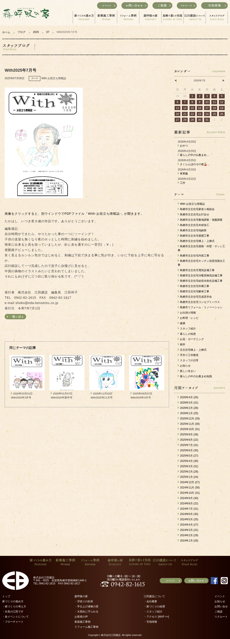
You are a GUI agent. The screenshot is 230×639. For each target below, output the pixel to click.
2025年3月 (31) (188, 466)
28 (184, 119)
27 (177, 119)
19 (221, 108)
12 (221, 102)
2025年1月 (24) (188, 476)
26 (221, 114)
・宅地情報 (150, 621)
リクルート (221, 616)
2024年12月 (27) (189, 482)
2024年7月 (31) (188, 508)
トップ (6, 596)
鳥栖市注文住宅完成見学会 (195, 296)
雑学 (181, 344)
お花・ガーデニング (191, 339)
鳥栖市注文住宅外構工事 (193, 286)
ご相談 (218, 611)
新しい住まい (187, 371)
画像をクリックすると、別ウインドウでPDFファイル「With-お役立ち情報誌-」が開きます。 (74, 213)
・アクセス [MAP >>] (156, 616)
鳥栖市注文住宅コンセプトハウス (199, 302)
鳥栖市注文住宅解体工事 (193, 291)
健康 (181, 323)
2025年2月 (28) (188, 471)
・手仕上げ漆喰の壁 (86, 606)
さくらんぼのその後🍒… (194, 164)
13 (177, 108)
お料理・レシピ (188, 318)
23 (199, 114)
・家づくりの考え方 (14, 606)
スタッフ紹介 (187, 328)
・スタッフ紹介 (153, 611)
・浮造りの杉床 (83, 601)
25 (214, 114)
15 (192, 108)
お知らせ (184, 365)
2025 (36, 32)
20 (177, 114)
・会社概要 (150, 601)
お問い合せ (221, 606)
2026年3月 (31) (188, 402)
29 (192, 119)
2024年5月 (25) (188, 519)
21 (184, 114)
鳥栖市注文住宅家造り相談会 (196, 209)
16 (199, 108)
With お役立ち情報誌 (191, 203)
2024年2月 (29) (188, 535)
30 (199, 119)
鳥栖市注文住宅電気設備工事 (196, 270)
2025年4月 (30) (188, 461)
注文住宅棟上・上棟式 (192, 349)
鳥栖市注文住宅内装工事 (193, 255)
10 (207, 102)
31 (207, 119)
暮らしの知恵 (187, 333)
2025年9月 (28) (188, 434)
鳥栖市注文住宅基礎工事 (193, 235)
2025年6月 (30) (188, 450)
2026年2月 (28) (188, 407)
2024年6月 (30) (188, 514)
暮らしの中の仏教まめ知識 (195, 376)
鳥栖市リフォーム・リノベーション (200, 307)
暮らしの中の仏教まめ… (193, 155)
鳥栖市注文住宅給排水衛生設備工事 (200, 280)
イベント (219, 596)
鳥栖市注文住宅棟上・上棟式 (196, 241)
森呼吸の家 (81, 596)
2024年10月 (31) (189, 492)
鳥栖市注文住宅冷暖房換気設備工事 (200, 275)
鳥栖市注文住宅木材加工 (193, 225)
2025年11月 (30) (189, 423)
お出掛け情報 (187, 312)
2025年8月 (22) (188, 439)
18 (214, 108)
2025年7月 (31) (188, 445)
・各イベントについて (15, 616)
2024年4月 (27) (188, 524)
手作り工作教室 (188, 355)
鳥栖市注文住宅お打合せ (193, 214)
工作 (181, 182)
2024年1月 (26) (188, 540)
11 (214, 102)
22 (192, 114)
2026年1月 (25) (188, 413)
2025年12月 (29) (189, 418)
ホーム (6, 32)
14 (184, 108)
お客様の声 (81, 616)
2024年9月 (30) (188, 498)
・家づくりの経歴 (154, 606)
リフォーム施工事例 (86, 626)
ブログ (21, 32)
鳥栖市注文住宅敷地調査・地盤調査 (200, 219)
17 (207, 108)
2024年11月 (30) (189, 487)
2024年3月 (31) (188, 530)
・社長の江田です (12, 611)
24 (207, 114)
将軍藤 (183, 173)
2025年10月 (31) (189, 429)
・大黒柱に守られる (86, 611)
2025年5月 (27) (188, 455)
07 (47, 32)
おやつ (183, 145)
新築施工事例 (82, 621)
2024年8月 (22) (188, 503)
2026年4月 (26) (188, 397)
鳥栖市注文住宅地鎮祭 (192, 230)
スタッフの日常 (188, 360)
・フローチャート (12, 621)
